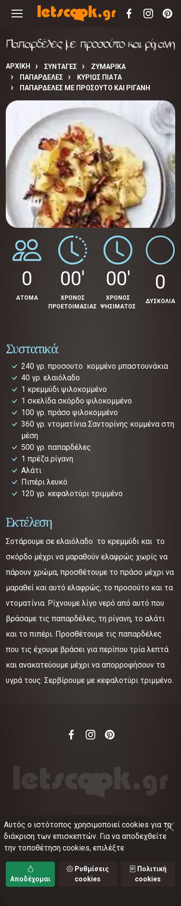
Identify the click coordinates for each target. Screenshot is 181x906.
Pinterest (167, 13)
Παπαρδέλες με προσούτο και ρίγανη (85, 88)
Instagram (148, 13)
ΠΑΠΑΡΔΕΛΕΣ (41, 77)
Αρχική (18, 66)
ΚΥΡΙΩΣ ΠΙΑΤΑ (99, 77)
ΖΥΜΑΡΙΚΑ (108, 66)
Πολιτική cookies (148, 874)
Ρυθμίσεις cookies (87, 874)
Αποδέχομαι (30, 874)
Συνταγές (60, 66)
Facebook (129, 13)
